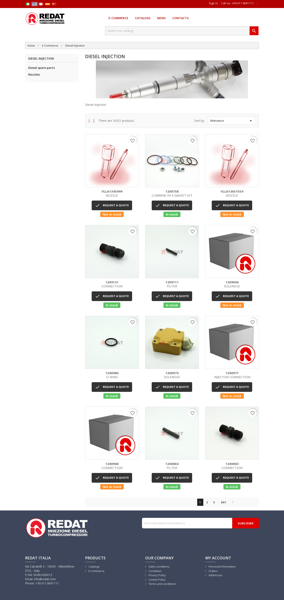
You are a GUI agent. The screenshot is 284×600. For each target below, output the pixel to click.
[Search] (177, 30)
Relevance (231, 120)
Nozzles (34, 74)
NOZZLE (112, 193)
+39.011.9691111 (243, 3)
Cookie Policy (156, 579)
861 (224, 502)
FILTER (172, 284)
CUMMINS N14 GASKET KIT (172, 193)
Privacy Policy (157, 575)
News (161, 18)
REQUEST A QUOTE (112, 205)
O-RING (112, 375)
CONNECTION (112, 284)
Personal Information (222, 566)
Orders (213, 571)
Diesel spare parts (41, 68)
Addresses (215, 575)
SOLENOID (232, 284)
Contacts (180, 18)
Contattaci (154, 571)
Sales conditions (159, 566)
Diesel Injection (41, 58)
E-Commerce (118, 18)
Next (232, 502)
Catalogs (142, 18)
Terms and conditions (162, 584)
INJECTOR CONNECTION (232, 375)
